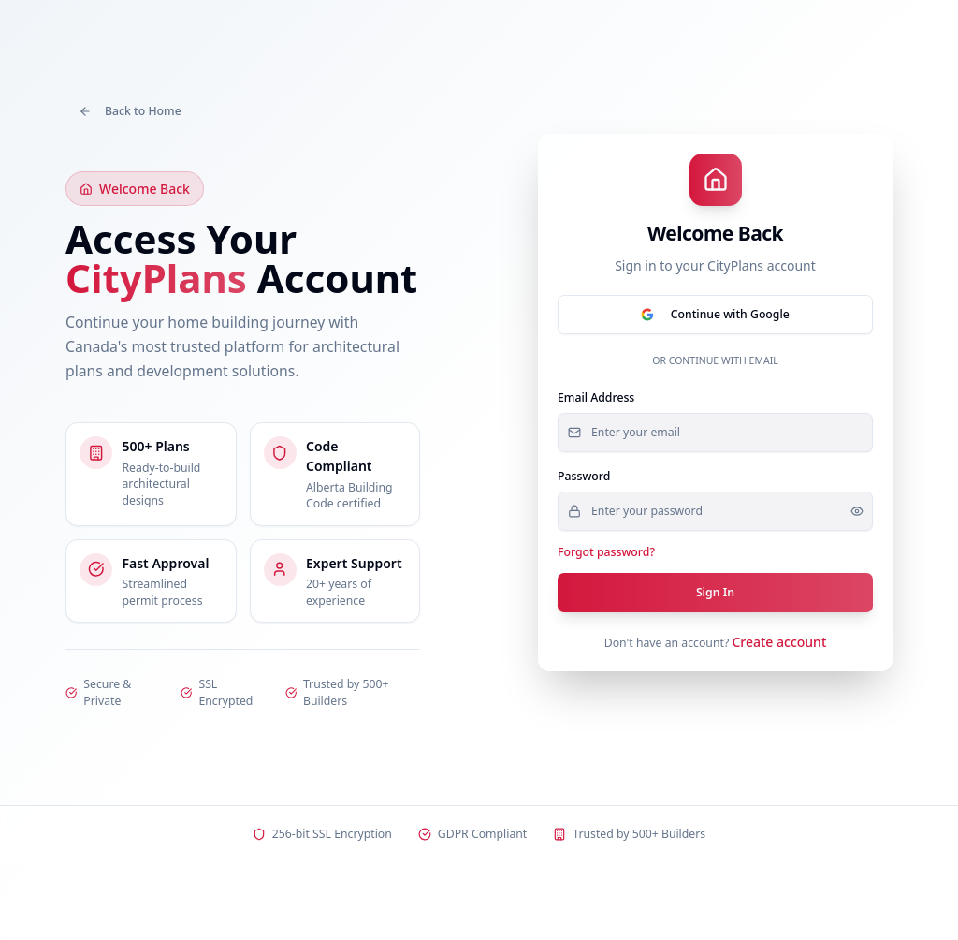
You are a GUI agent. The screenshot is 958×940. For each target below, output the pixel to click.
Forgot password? (606, 552)
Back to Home (130, 111)
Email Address (596, 397)
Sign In (715, 592)
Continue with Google (715, 314)
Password (584, 476)
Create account (779, 642)
